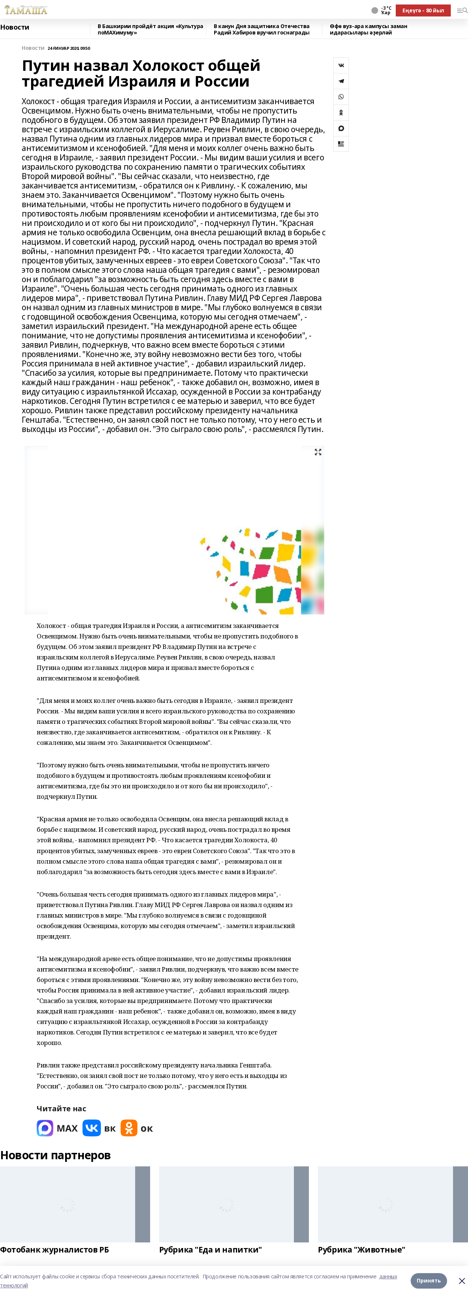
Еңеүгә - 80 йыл (423, 10)
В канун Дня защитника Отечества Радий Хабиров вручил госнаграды (262, 29)
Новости (14, 27)
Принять (429, 1280)
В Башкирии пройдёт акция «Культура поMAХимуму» (150, 29)
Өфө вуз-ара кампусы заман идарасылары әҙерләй (368, 29)
